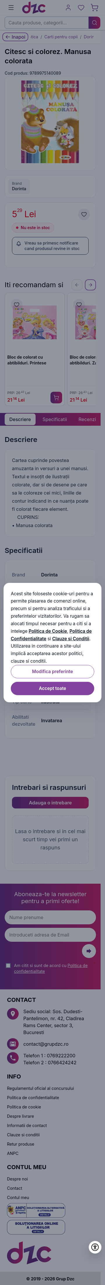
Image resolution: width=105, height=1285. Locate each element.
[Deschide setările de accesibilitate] (95, 1247)
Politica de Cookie (48, 631)
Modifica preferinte (52, 671)
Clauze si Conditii (70, 638)
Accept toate (52, 688)
